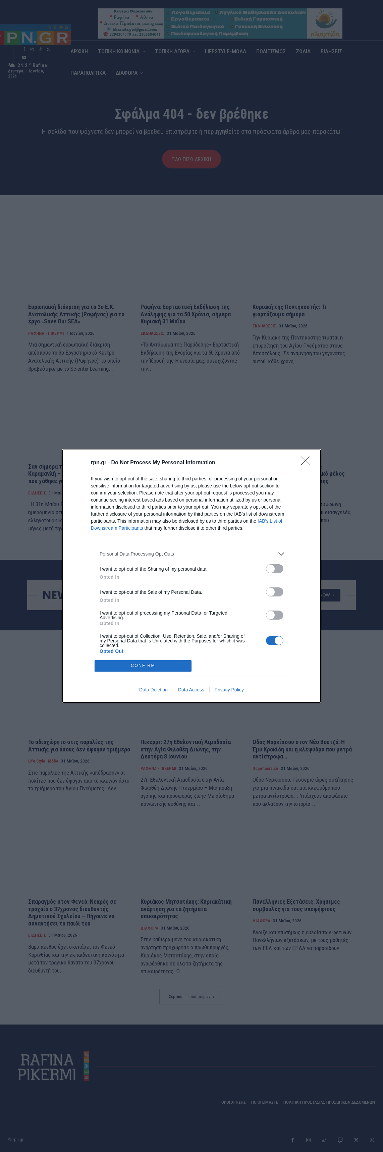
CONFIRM (143, 665)
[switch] (274, 568)
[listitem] (191, 554)
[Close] (307, 463)
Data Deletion (153, 689)
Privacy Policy (229, 689)
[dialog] (191, 576)
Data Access (191, 689)
